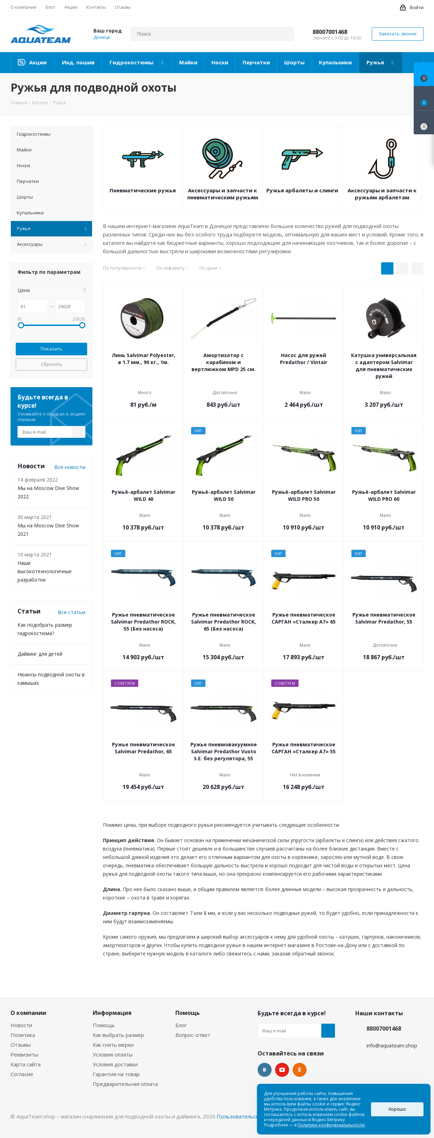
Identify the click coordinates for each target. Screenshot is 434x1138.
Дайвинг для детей (40, 653)
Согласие (21, 1074)
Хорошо (397, 1109)
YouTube (282, 1070)
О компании (28, 1013)
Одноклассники (300, 1070)
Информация (112, 1013)
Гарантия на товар (116, 1074)
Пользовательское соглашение (256, 1116)
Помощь (104, 1025)
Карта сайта (25, 1064)
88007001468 (330, 32)
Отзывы (20, 1044)
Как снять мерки (113, 1044)
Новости (21, 1025)
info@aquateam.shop (391, 1045)
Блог (181, 1025)
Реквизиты (24, 1054)
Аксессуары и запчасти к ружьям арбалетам (382, 194)
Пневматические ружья (143, 190)
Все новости (69, 466)
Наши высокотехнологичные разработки (45, 571)
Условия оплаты (113, 1054)
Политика (22, 1034)
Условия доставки (115, 1064)
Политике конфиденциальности (331, 1125)
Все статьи (71, 612)
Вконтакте (265, 1070)
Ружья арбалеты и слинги (302, 190)
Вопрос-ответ (192, 1034)
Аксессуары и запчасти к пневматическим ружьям (222, 194)
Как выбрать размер (118, 1034)
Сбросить (51, 364)
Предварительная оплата (125, 1083)
